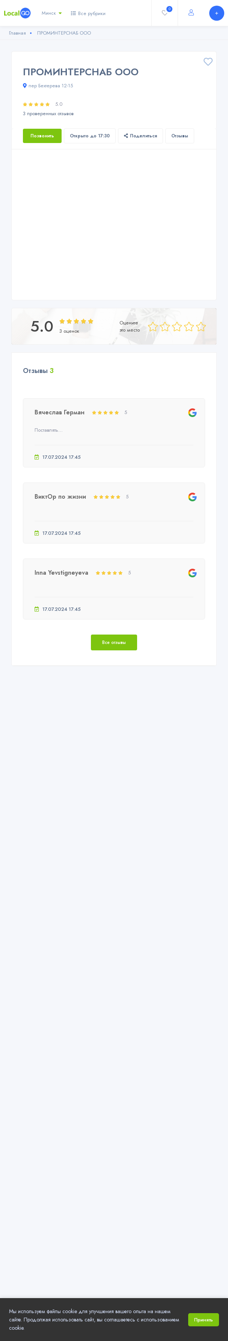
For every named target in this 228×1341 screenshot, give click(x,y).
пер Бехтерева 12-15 (48, 85)
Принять (203, 1319)
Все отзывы (114, 642)
